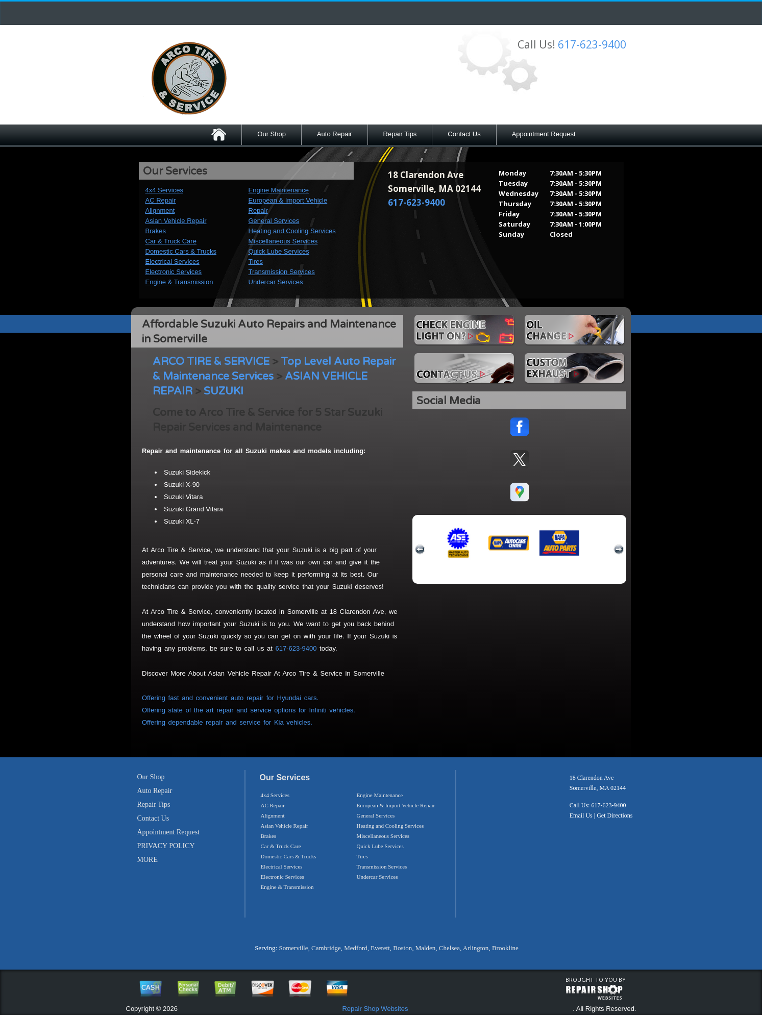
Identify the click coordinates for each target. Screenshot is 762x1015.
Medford (355, 948)
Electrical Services (172, 261)
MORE (147, 859)
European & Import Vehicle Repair (396, 805)
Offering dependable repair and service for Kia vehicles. (227, 722)
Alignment (160, 210)
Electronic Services (173, 272)
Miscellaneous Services (283, 241)
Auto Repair (334, 134)
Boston (402, 948)
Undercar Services (276, 282)
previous (420, 549)
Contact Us (464, 134)
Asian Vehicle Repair (176, 221)
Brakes (155, 231)
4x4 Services (164, 190)
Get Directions (614, 815)
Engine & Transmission (179, 282)
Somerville (293, 948)
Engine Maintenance (279, 190)
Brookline (505, 948)
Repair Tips (400, 134)
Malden (425, 948)
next (618, 549)
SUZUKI (223, 391)
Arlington (476, 948)
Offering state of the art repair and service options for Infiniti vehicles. (248, 710)
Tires (256, 261)
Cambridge (326, 948)
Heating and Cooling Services (292, 231)
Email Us (581, 815)
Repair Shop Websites (375, 1008)
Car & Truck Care (170, 241)
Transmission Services (282, 272)
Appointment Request (544, 134)
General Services (274, 221)
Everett (380, 948)
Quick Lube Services (279, 251)
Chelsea (449, 948)
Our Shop (271, 134)
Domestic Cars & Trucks (180, 251)
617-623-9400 (592, 44)
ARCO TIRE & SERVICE (211, 361)
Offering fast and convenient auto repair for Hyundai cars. (230, 698)
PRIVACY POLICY (166, 846)
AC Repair (160, 200)
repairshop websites (594, 992)
